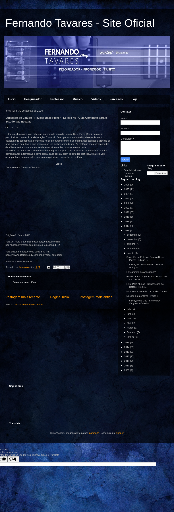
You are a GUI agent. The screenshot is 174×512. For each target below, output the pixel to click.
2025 (127, 189)
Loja (134, 99)
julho (130, 309)
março (130, 327)
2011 (127, 361)
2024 (127, 194)
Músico (78, 99)
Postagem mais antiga (96, 297)
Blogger (119, 433)
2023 (127, 198)
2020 (127, 212)
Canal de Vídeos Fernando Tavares (132, 173)
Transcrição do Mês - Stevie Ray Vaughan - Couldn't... (143, 302)
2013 (127, 351)
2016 (127, 230)
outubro (131, 243)
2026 (127, 184)
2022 (127, 203)
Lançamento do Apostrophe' (141, 272)
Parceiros (116, 99)
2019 (127, 216)
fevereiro (132, 332)
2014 (127, 347)
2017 (127, 226)
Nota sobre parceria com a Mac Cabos (146, 291)
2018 (127, 221)
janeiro (131, 336)
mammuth (93, 433)
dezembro (132, 234)
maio (130, 318)
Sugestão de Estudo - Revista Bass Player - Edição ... (144, 258)
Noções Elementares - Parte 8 (142, 296)
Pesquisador (33, 99)
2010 (127, 365)
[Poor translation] (13, 459)
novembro (132, 239)
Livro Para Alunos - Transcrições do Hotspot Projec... (144, 285)
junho (130, 314)
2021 (127, 207)
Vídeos (96, 99)
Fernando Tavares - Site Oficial (80, 23)
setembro (132, 248)
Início (12, 99)
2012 (127, 356)
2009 (127, 370)
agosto (131, 253)
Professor (57, 99)
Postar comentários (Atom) (29, 304)
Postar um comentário (24, 282)
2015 (127, 342)
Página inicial (60, 297)
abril (129, 323)
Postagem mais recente (22, 297)
